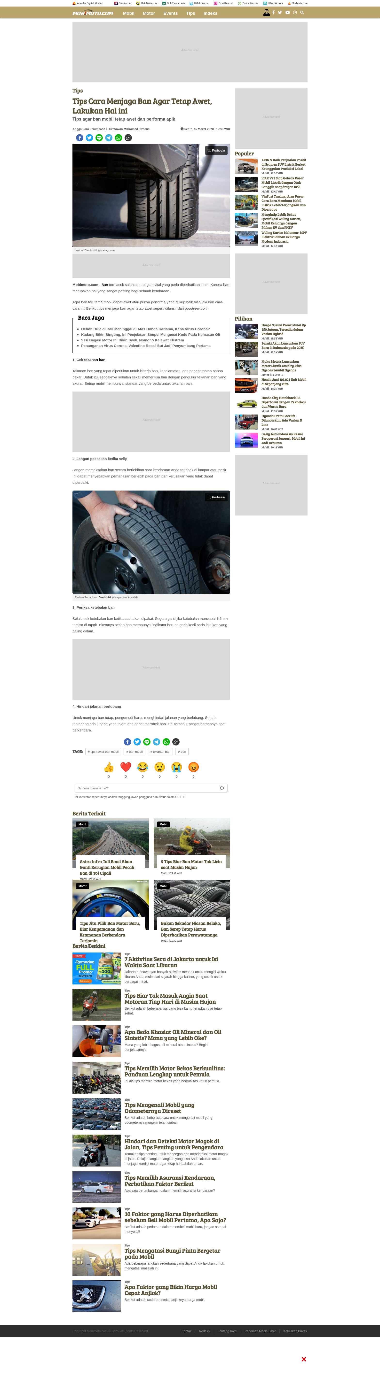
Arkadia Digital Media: (89, 3)
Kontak (186, 1331)
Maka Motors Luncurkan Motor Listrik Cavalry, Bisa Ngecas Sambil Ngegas (281, 365)
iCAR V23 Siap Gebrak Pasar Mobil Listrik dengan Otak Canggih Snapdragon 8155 (282, 182)
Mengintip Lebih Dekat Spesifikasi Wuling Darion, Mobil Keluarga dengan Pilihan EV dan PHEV (281, 221)
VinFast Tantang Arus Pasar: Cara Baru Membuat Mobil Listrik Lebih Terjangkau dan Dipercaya (283, 203)
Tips (190, 13)
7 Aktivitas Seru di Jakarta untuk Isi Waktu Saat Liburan (171, 962)
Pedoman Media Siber (260, 1331)
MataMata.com (149, 3)
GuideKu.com (250, 3)
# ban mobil (134, 751)
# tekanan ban (160, 751)
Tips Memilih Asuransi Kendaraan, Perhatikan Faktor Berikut (170, 1181)
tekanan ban (94, 360)
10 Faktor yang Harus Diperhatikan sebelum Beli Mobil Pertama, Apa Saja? (175, 1217)
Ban (105, 285)
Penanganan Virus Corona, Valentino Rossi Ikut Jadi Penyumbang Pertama (146, 346)
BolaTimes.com (176, 3)
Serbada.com (300, 3)
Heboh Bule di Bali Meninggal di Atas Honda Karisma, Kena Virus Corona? (145, 329)
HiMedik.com (275, 3)
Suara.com (125, 3)
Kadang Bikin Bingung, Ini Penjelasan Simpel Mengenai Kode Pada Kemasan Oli (150, 334)
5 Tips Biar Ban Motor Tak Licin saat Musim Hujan (191, 864)
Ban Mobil (105, 597)
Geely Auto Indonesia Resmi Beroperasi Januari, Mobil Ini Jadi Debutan (283, 438)
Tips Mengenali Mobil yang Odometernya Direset (159, 1108)
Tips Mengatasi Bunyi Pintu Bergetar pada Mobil (172, 1253)
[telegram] (109, 137)
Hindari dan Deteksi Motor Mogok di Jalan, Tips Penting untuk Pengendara (174, 1144)
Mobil (129, 13)
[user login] (266, 12)
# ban (182, 751)
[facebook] (80, 137)
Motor (149, 13)
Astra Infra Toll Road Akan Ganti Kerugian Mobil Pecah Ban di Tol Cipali (107, 867)
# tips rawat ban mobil (103, 751)
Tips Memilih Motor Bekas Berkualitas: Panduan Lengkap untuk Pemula (175, 1071)
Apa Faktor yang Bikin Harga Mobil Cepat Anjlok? (171, 1290)
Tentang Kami (227, 1331)
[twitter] (89, 137)
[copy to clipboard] (128, 137)
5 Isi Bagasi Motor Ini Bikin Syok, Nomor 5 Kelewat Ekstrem (132, 340)
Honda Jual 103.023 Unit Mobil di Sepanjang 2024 (283, 381)
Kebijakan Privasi (295, 1331)
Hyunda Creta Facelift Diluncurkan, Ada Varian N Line (281, 420)
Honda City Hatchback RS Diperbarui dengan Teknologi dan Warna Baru (283, 402)
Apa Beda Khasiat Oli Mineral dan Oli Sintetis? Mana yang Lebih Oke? (173, 1035)
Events (171, 13)
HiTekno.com (201, 3)
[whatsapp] (118, 137)
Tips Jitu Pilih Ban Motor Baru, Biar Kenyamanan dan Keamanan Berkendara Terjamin (110, 932)
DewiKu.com (226, 3)
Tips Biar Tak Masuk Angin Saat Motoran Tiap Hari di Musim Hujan (170, 998)
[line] (99, 137)
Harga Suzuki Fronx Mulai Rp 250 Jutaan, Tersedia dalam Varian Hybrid (283, 329)
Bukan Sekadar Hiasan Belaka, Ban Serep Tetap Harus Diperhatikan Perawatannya (191, 929)
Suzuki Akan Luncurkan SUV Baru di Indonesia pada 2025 (283, 345)
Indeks (210, 13)
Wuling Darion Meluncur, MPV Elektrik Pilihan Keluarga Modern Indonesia (284, 237)
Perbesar (216, 150)
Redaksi (204, 1331)
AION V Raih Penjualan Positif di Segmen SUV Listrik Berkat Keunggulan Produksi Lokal (283, 164)
